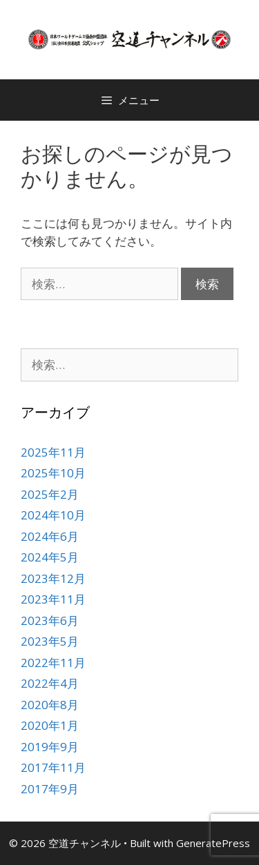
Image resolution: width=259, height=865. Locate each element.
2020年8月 (50, 705)
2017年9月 (50, 789)
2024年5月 (50, 557)
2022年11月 (53, 662)
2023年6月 (50, 620)
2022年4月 (50, 683)
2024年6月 (50, 536)
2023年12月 (53, 578)
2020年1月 (50, 725)
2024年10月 (53, 515)
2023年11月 (53, 599)
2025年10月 (53, 473)
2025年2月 (50, 494)
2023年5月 (50, 641)
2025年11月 (53, 452)
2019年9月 (50, 747)
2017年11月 (53, 767)
